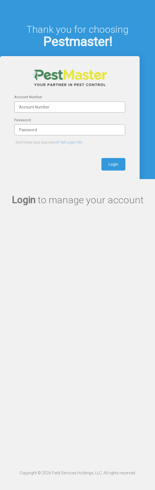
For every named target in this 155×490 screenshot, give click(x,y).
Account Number (28, 97)
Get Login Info (71, 142)
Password (22, 120)
